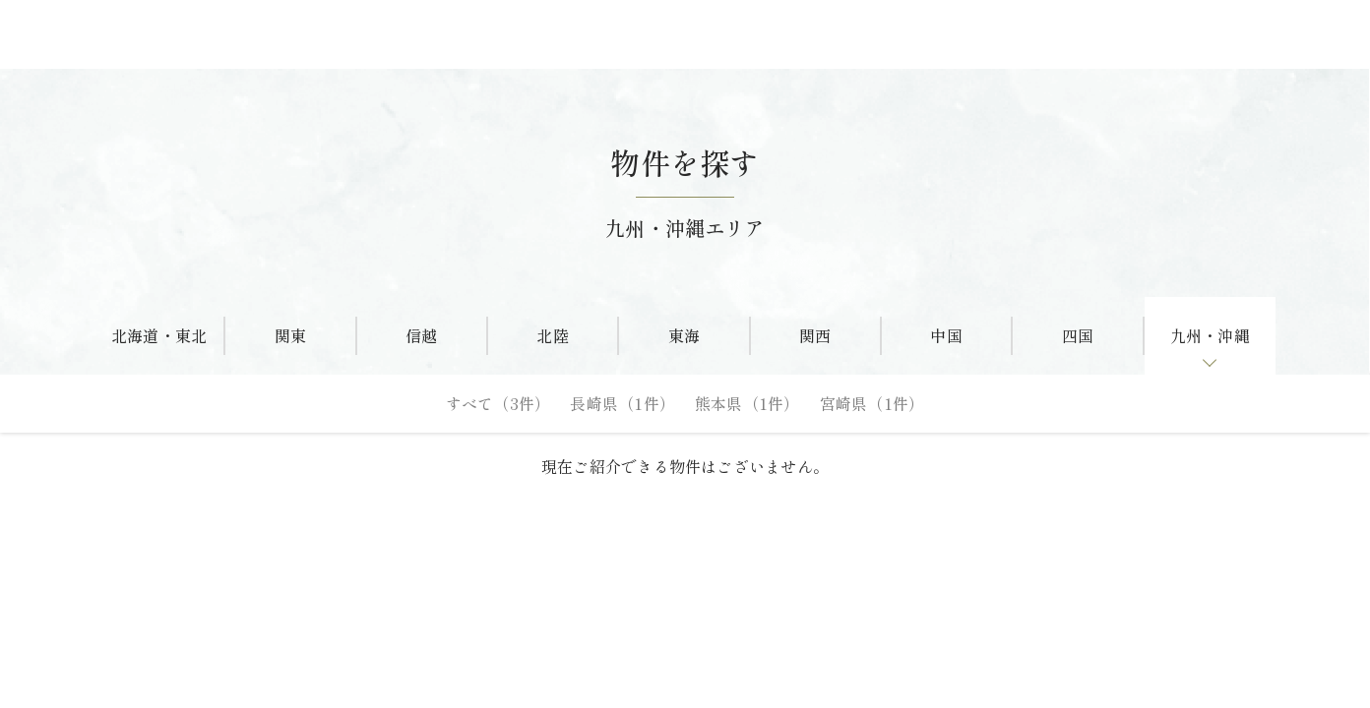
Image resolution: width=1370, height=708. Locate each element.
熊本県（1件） (747, 403)
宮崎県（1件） (872, 403)
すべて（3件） (498, 403)
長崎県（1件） (622, 403)
